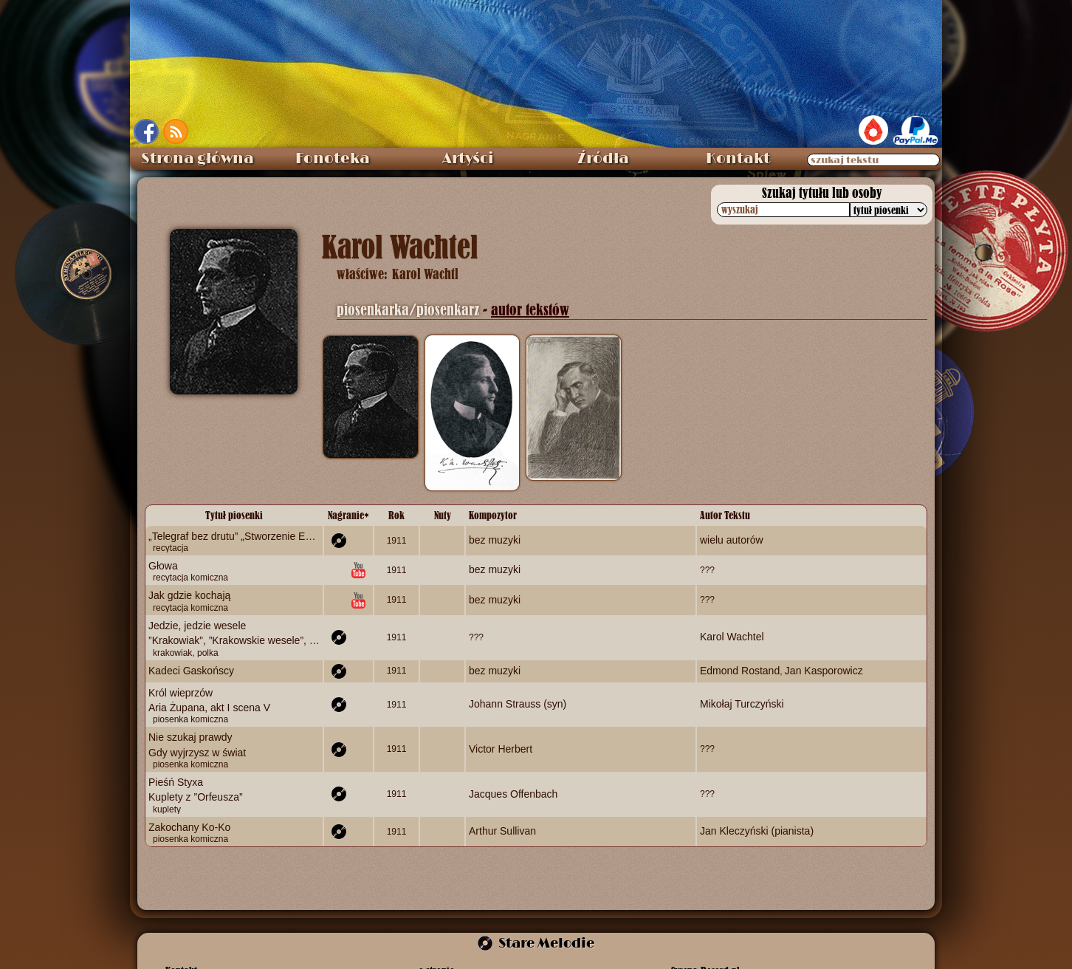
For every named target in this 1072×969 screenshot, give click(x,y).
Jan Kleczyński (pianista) (757, 831)
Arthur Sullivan (502, 831)
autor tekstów (530, 309)
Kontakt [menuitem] (738, 159)
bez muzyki (494, 540)
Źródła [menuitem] (603, 159)
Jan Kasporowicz (824, 671)
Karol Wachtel (732, 637)
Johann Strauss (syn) (517, 704)
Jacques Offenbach (513, 794)
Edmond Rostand (740, 671)
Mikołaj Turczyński (742, 704)
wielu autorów (731, 540)
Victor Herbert (500, 749)
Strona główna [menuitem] (197, 159)
